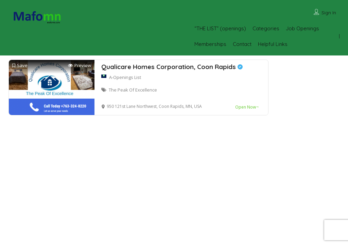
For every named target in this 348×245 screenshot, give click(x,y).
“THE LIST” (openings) (220, 28)
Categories (266, 28)
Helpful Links (273, 44)
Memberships (210, 44)
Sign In (328, 13)
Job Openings (302, 28)
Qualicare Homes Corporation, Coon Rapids (172, 67)
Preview (79, 65)
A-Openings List (125, 77)
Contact (242, 44)
